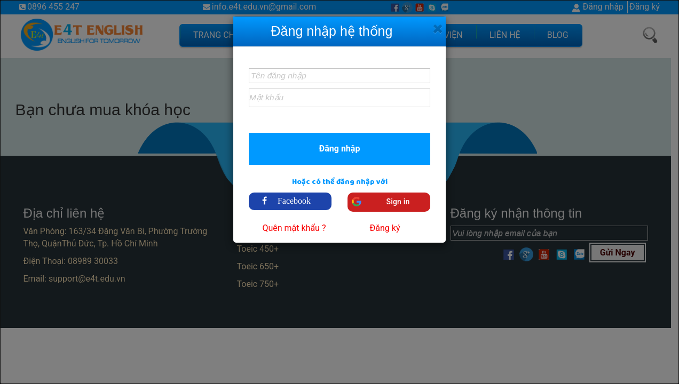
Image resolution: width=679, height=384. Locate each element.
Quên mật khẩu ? (294, 228)
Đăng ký (385, 228)
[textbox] (339, 75)
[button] (339, 148)
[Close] (438, 29)
